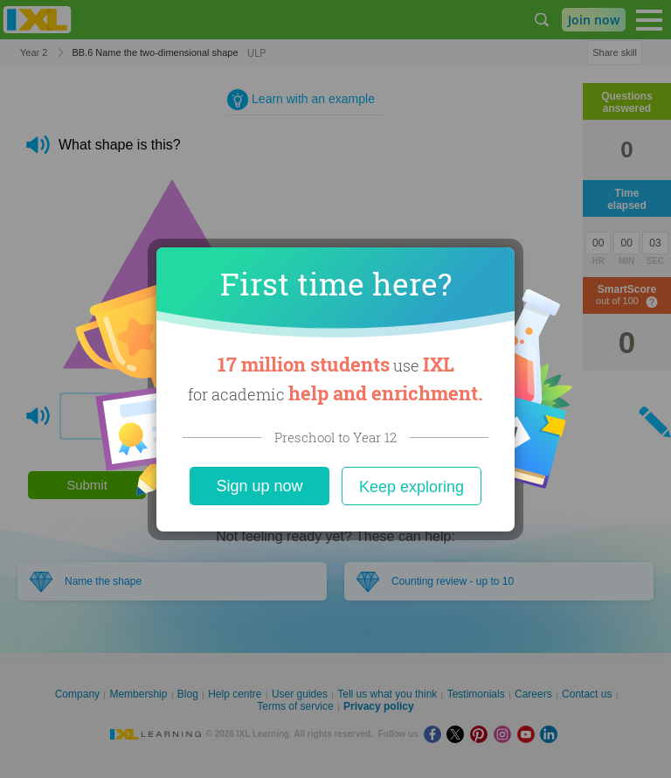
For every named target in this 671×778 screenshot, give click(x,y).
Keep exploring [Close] (411, 487)
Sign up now (259, 486)
